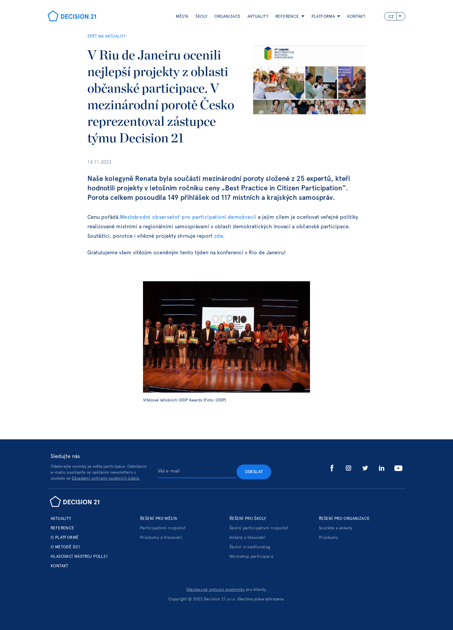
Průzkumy (328, 538)
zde (218, 236)
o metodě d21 (66, 547)
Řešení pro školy (247, 519)
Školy (201, 17)
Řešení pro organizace (344, 519)
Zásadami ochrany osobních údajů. (106, 478)
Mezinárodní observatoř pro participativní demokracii (189, 217)
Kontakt (356, 17)
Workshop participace (251, 557)
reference (287, 17)
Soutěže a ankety (335, 528)
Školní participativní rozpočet (258, 528)
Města (182, 17)
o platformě (64, 538)
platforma (323, 17)
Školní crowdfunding (249, 547)
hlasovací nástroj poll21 (79, 557)
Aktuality (61, 519)
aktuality (258, 17)
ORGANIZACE (227, 17)
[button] (286, 16)
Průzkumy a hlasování (161, 538)
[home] (72, 16)
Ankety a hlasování (247, 538)
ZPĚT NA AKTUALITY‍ (106, 36)
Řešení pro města (158, 519)
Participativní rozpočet (163, 528)
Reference (62, 528)
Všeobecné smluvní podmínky (215, 590)
